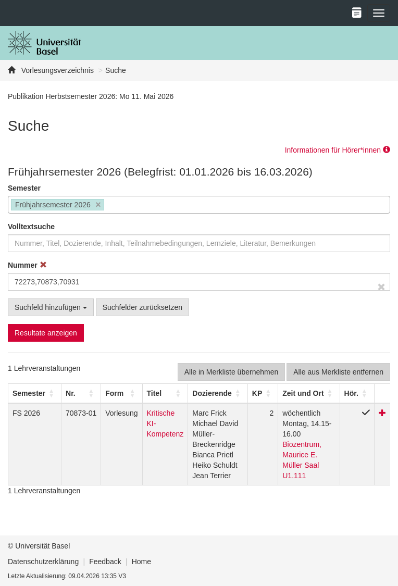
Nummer (27, 265)
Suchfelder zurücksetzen (142, 307)
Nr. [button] (71, 393)
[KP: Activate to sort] (262, 393)
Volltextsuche (31, 226)
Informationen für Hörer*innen (337, 150)
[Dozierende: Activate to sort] (217, 393)
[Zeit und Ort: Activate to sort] (309, 393)
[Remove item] (98, 205)
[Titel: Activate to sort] (165, 393)
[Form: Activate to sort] (121, 393)
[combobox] (199, 205)
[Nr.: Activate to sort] (81, 393)
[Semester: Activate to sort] (34, 393)
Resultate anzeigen (46, 333)
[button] (29, 393)
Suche (115, 70)
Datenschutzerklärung (43, 561)
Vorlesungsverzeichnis (56, 70)
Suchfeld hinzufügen (51, 307)
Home (141, 561)
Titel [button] (154, 393)
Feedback (105, 561)
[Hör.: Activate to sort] (357, 393)
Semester (24, 188)
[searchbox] (110, 205)
